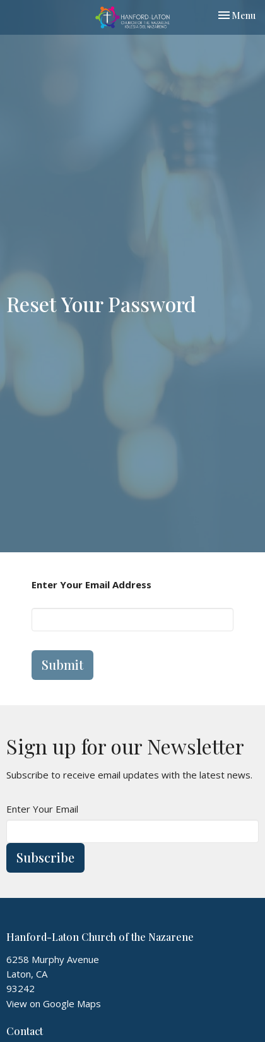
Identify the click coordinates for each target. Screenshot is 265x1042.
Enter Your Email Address (91, 584)
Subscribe (45, 857)
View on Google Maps (53, 1003)
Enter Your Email (42, 809)
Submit (62, 664)
